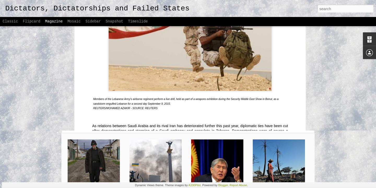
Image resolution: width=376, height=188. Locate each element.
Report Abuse (238, 185)
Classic (10, 21)
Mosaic (73, 21)
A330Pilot (194, 185)
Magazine (54, 21)
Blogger (223, 185)
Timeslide (138, 21)
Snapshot (114, 21)
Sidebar (93, 21)
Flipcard (31, 21)
